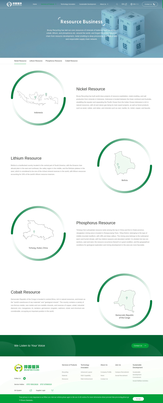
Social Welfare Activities (140, 381)
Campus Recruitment (122, 372)
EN (134, 4)
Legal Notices (121, 399)
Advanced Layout (86, 372)
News (102, 375)
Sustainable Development (138, 366)
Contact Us (104, 379)
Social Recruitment (121, 375)
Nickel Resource (20, 61)
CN (137, 4)
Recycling (65, 372)
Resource (65, 379)
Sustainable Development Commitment (137, 374)
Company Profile (106, 372)
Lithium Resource (36, 61)
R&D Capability (86, 375)
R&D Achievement (87, 379)
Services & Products (69, 365)
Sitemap (146, 399)
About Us (104, 365)
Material (64, 375)
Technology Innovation (85, 366)
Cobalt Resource (71, 61)
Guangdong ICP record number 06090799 (85, 399)
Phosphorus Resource (54, 61)
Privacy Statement (135, 399)
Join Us (118, 365)
